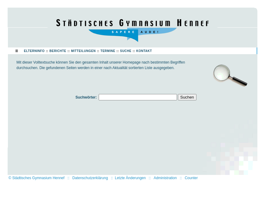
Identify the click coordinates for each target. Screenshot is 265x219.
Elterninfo (34, 51)
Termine (108, 51)
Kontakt (144, 51)
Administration (165, 178)
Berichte (57, 51)
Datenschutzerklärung (90, 178)
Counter (191, 178)
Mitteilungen (83, 51)
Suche (126, 51)
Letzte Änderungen (130, 178)
